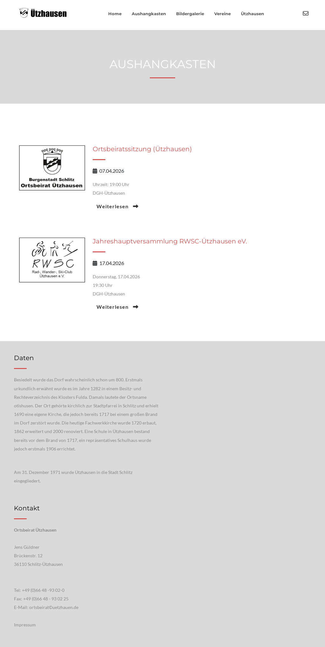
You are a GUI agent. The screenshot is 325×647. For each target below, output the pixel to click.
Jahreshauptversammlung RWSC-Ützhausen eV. (170, 241)
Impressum (25, 624)
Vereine (222, 13)
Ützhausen (252, 13)
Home (115, 13)
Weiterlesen (113, 206)
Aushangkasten (149, 13)
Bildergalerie (190, 13)
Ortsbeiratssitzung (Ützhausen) (142, 149)
